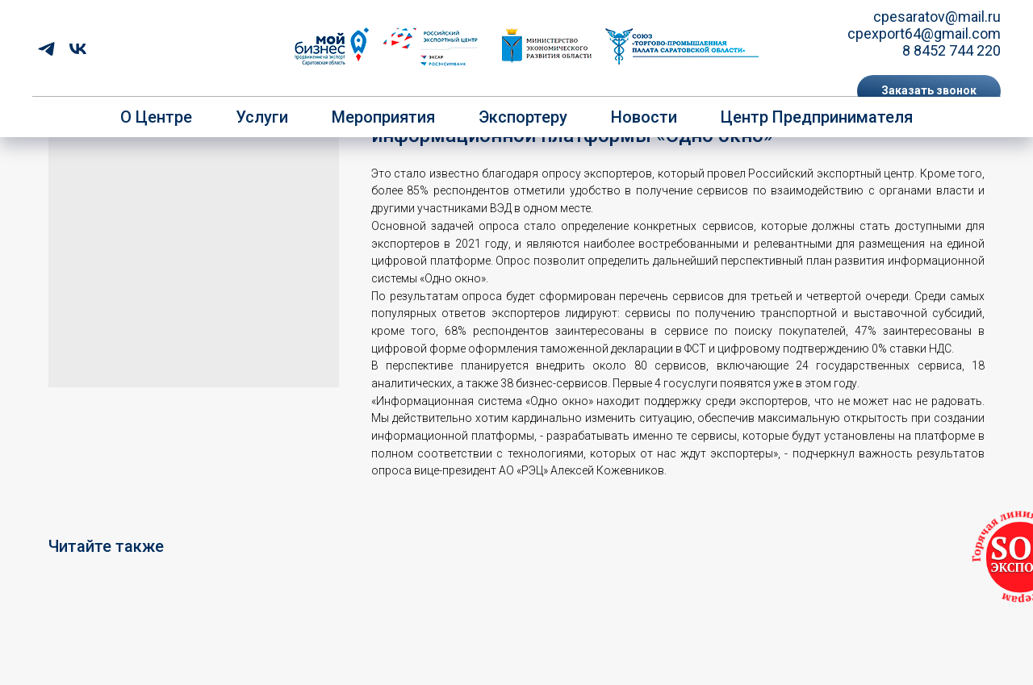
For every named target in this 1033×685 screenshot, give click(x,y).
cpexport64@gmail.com (924, 33)
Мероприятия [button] (383, 117)
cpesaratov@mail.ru (937, 16)
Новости (644, 117)
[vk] (78, 49)
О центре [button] (156, 117)
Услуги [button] (262, 117)
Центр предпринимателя (817, 117)
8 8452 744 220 (951, 50)
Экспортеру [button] (523, 117)
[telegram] (46, 49)
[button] (929, 91)
